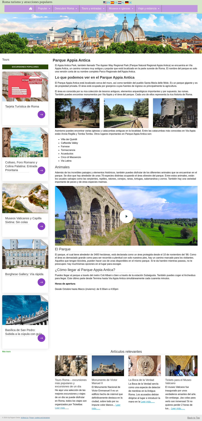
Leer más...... (62, 408)
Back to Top (193, 418)
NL (121, 2)
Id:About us (25, 417)
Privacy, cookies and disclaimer (39, 417)
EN (106, 2)
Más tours (6, 352)
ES (114, 2)
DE (128, 2)
